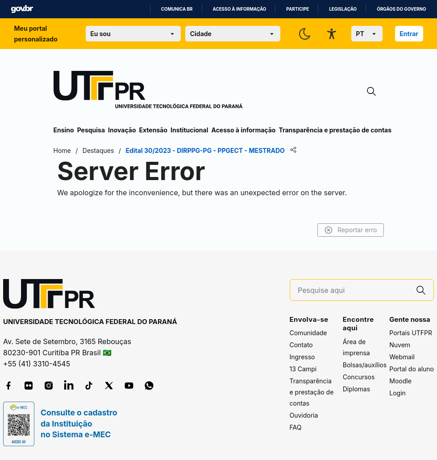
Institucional (189, 130)
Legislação (343, 9)
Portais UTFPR (410, 333)
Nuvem (399, 345)
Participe (297, 9)
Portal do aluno (411, 369)
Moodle (400, 381)
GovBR (22, 9)
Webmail (402, 357)
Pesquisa (91, 130)
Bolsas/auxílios (365, 365)
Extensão (153, 130)
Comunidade (308, 333)
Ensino (64, 130)
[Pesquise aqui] (353, 290)
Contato (301, 345)
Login (397, 393)
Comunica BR (177, 9)
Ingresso (302, 357)
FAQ (296, 427)
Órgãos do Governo (401, 9)
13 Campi (303, 369)
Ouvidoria (304, 415)
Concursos (359, 377)
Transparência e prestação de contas (335, 130)
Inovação (122, 130)
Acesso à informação (239, 9)
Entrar (409, 33)
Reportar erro (350, 230)
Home (62, 150)
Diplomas (356, 389)
